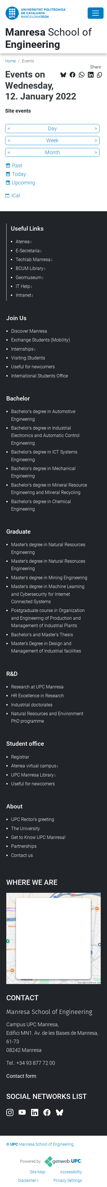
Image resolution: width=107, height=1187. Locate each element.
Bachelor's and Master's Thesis (42, 634)
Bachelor (18, 398)
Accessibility (71, 1172)
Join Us (16, 318)
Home (10, 61)
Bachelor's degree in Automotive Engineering (43, 415)
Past (17, 165)
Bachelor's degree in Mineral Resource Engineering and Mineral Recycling (49, 488)
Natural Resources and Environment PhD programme (47, 717)
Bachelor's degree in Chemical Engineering (41, 505)
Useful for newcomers (33, 366)
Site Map (37, 1172)
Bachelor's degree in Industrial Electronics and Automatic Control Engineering (45, 435)
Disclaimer (27, 1180)
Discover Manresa (29, 331)
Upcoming (23, 183)
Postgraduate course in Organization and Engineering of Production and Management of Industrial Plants (48, 618)
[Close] (96, 13)
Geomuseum (28, 277)
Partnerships (24, 846)
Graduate (18, 531)
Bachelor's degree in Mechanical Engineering (43, 472)
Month (52, 152)
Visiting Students (28, 358)
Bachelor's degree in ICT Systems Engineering (44, 455)
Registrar (20, 757)
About (14, 806)
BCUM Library (29, 268)
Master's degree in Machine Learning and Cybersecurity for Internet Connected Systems (47, 594)
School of (48, 38)
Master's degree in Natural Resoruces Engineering (48, 564)
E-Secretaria (28, 250)
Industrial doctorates (32, 705)
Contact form (21, 1076)
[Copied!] (99, 75)
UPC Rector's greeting (32, 819)
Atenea (23, 241)
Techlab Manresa (33, 259)
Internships (22, 349)
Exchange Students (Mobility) (40, 340)
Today (19, 174)
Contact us (22, 855)
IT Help (23, 286)
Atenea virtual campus (33, 766)
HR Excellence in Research (37, 695)
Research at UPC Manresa (37, 687)
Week (52, 140)
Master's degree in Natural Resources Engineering (48, 548)
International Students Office (39, 376)
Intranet (23, 295)
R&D (12, 673)
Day (52, 128)
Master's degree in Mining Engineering (49, 577)
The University (25, 828)
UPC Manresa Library (32, 775)
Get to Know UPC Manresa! (38, 837)
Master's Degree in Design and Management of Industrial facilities (46, 647)
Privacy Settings (67, 1180)
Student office (25, 743)
